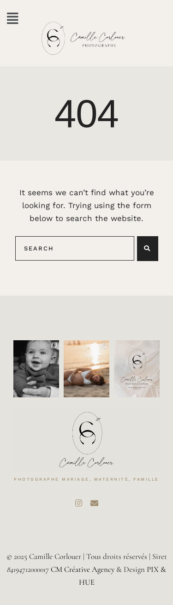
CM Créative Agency (82, 569)
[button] (12, 18)
